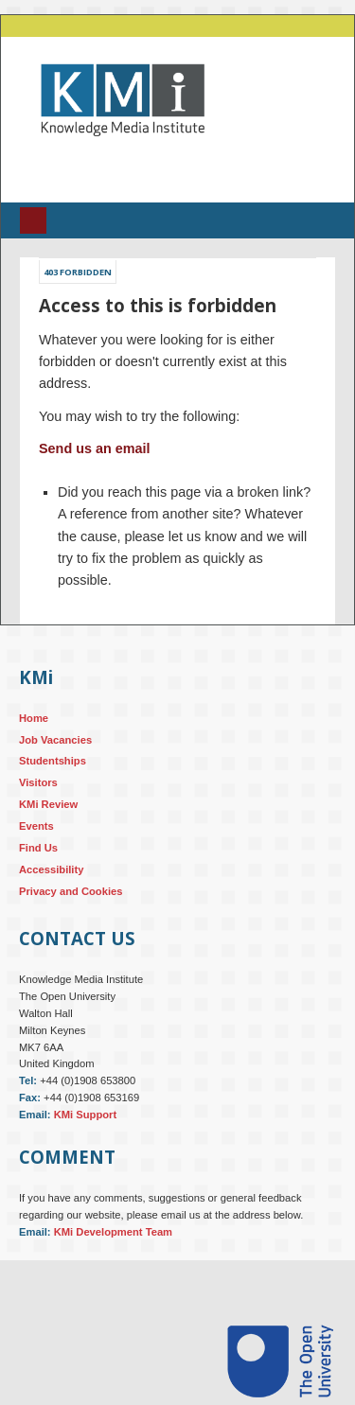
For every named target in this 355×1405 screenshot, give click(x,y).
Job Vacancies (55, 740)
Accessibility (51, 869)
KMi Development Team (113, 1232)
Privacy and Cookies (70, 891)
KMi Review (48, 804)
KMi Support (85, 1114)
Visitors (38, 782)
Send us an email (95, 448)
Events (36, 826)
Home (33, 718)
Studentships (52, 760)
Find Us (38, 847)
